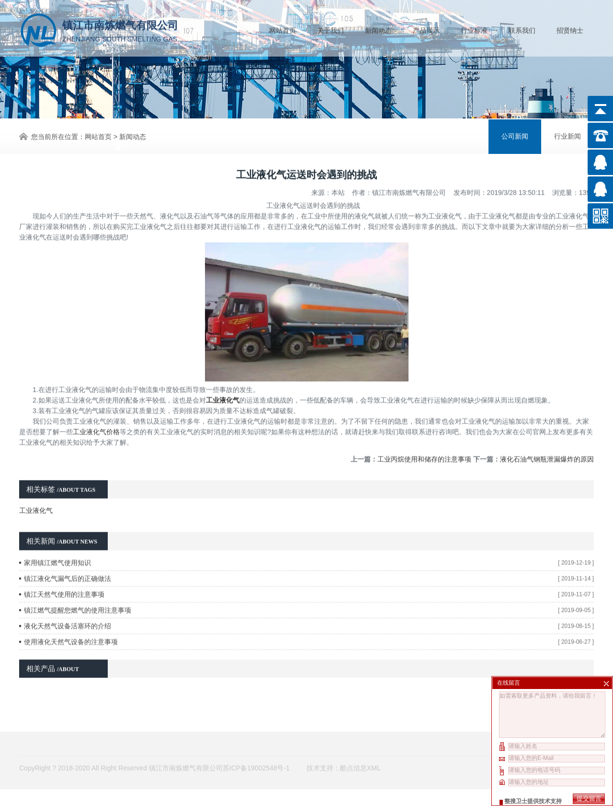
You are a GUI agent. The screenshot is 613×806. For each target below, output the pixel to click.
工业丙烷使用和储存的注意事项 (424, 437)
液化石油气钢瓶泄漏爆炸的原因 (547, 437)
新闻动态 (378, 28)
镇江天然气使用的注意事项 (64, 572)
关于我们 (330, 28)
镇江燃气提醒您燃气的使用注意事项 (77, 588)
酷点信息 (353, 755)
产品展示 (426, 28)
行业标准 (474, 28)
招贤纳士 (569, 28)
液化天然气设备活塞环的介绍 (67, 604)
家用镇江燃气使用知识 (57, 541)
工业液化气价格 (96, 410)
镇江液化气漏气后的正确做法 (67, 557)
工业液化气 (36, 488)
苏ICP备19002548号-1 (256, 755)
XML (374, 755)
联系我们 (522, 28)
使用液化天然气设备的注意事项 (71, 620)
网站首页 (282, 28)
